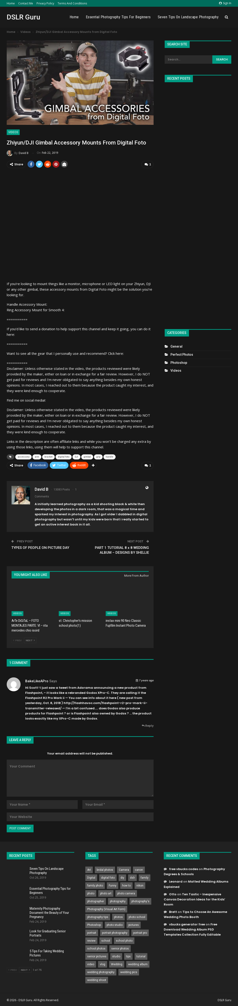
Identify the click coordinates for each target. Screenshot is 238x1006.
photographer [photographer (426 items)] (95, 901)
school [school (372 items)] (105, 940)
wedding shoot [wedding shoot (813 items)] (96, 979)
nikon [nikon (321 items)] (139, 885)
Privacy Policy (45, 3)
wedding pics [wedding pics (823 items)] (128, 972)
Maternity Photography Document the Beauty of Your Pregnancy (49, 912)
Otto (172, 894)
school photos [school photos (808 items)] (96, 948)
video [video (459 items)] (90, 964)
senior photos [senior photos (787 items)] (120, 948)
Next (30, 640)
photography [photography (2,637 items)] (118, 901)
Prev (17, 640)
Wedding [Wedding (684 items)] (116, 964)
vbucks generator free (187, 924)
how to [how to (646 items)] (126, 885)
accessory (23, 457)
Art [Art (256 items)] (89, 869)
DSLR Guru (23, 17)
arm (37, 457)
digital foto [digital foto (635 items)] (108, 877)
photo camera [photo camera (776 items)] (126, 893)
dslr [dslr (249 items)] (132, 877)
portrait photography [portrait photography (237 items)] (114, 932)
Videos (13, 132)
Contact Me (25, 3)
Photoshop (178, 363)
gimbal (87, 457)
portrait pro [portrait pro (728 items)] (140, 932)
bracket (48, 457)
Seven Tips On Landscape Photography (188, 17)
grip (98, 457)
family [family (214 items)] (144, 877)
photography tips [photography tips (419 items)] (97, 916)
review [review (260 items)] (91, 940)
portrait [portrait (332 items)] (91, 932)
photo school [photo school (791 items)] (137, 916)
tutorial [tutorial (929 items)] (140, 956)
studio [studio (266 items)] (116, 956)
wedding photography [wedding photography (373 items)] (100, 972)
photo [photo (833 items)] (90, 893)
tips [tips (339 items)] (128, 956)
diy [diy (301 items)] (122, 877)
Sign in (225, 3)
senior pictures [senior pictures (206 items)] (96, 956)
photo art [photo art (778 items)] (105, 893)
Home (11, 3)
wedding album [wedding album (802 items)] (138, 964)
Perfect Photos (181, 354)
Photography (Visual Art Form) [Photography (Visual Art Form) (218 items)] (106, 909)
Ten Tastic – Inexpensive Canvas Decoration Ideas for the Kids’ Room (194, 899)
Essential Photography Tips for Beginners (118, 17)
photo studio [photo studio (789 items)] (115, 924)
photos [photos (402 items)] (118, 916)
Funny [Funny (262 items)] (112, 885)
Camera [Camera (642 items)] (124, 869)
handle (109, 457)
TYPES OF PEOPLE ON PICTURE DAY (40, 547)
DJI (76, 457)
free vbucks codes (183, 869)
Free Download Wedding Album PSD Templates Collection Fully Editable (192, 929)
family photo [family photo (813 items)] (95, 885)
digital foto (63, 457)
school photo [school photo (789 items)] (124, 940)
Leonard (175, 881)
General (176, 346)
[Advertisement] (198, 203)
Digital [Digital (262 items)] (91, 877)
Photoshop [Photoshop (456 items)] (94, 924)
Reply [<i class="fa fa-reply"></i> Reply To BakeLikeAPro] (148, 725)
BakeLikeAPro (36, 681)
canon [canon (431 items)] (139, 869)
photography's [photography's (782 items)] (140, 901)
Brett (173, 911)
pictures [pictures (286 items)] (133, 924)
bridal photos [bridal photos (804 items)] (105, 869)
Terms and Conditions (72, 3)
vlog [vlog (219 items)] (102, 964)
